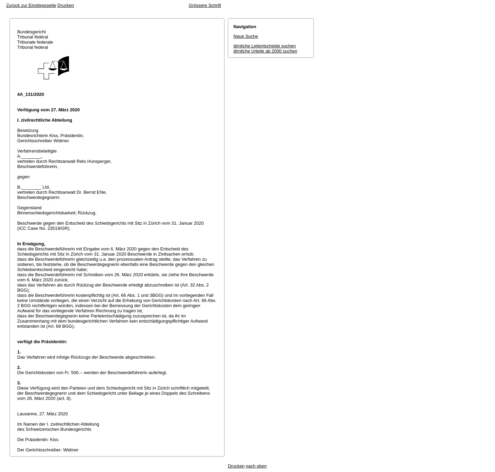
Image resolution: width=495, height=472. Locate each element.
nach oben (256, 466)
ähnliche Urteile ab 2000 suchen (265, 51)
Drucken (65, 5)
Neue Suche (245, 36)
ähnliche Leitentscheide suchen (264, 45)
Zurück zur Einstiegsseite (31, 5)
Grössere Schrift (205, 5)
